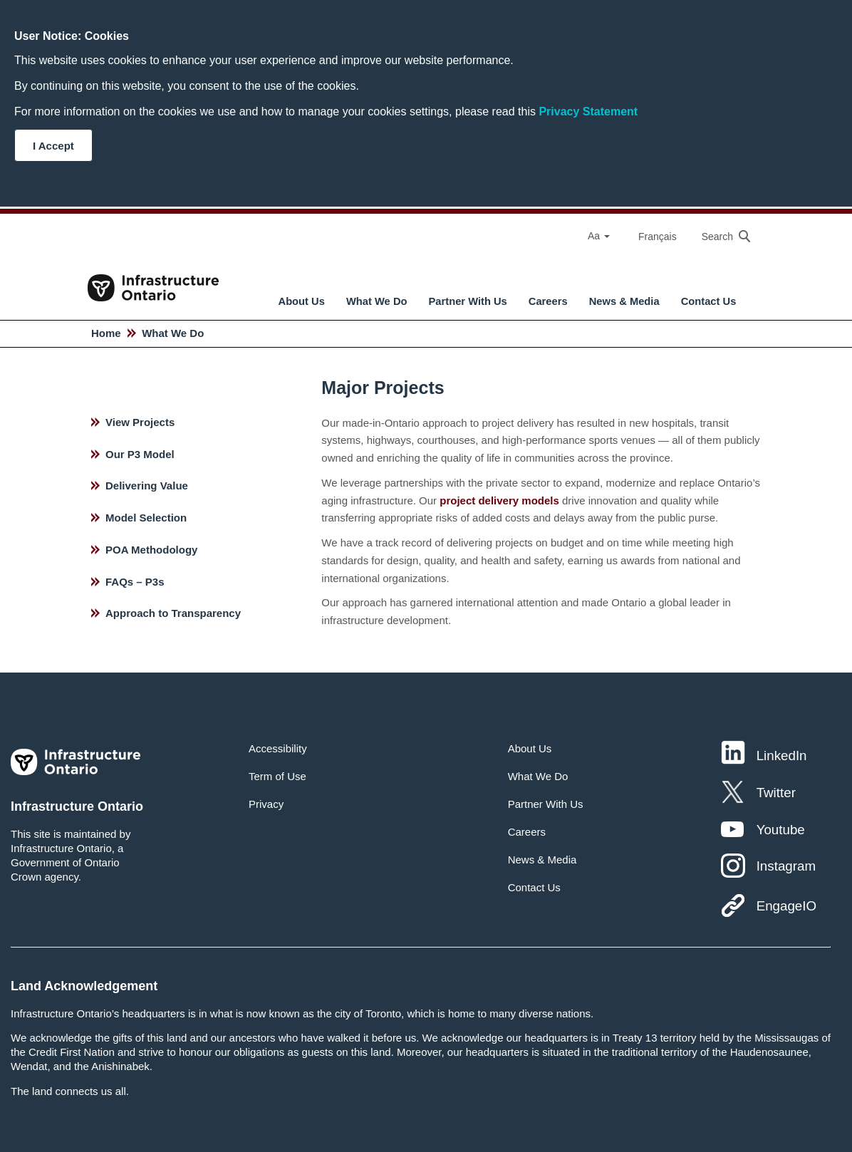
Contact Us (709, 301)
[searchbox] (718, 236)
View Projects (140, 422)
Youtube (781, 829)
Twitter (776, 792)
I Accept (53, 146)
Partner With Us (468, 301)
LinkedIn (782, 755)
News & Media (624, 301)
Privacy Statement (588, 111)
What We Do (376, 301)
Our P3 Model (140, 454)
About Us (302, 301)
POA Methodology (151, 550)
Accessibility (278, 748)
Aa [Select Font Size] (599, 236)
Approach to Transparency (173, 613)
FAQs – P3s (135, 582)
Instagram (786, 865)
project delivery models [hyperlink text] (499, 500)
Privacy (266, 804)
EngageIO (786, 905)
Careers (548, 301)
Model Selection (146, 518)
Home (106, 333)
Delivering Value (146, 485)
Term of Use (277, 776)
